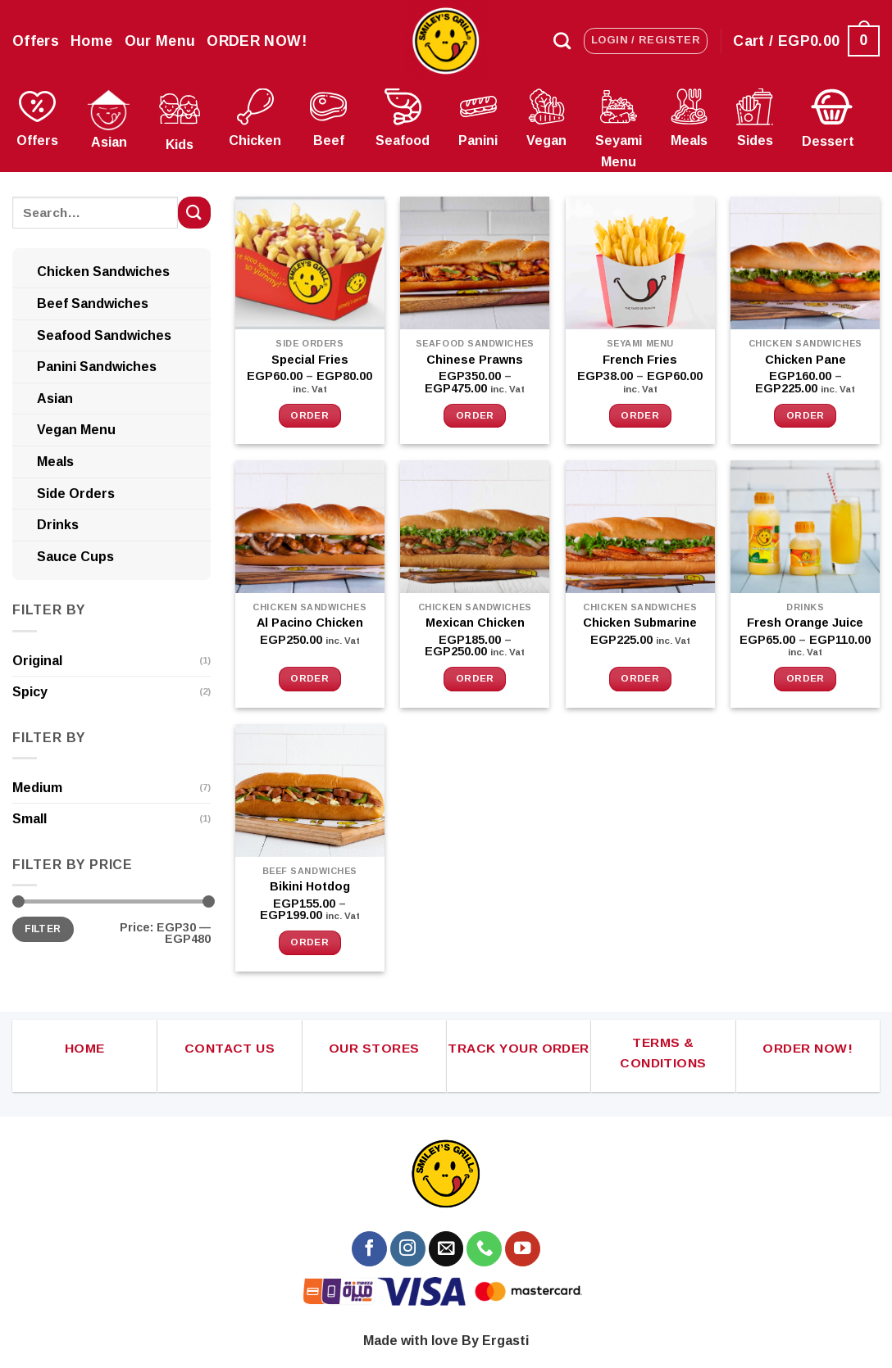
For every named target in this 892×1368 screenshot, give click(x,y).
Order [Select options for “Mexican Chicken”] (475, 678)
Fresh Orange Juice (805, 622)
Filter (43, 929)
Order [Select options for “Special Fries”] (309, 415)
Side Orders (76, 494)
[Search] (562, 40)
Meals (55, 462)
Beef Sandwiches (92, 303)
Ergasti (505, 1341)
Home (91, 41)
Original (37, 661)
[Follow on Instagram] (408, 1248)
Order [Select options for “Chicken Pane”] (805, 415)
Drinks (58, 525)
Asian (55, 398)
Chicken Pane (805, 359)
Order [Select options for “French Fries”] (640, 415)
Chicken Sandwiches (103, 272)
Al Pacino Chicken (310, 622)
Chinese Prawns (474, 359)
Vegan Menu (76, 430)
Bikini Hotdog (310, 886)
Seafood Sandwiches (104, 335)
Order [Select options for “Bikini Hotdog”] (309, 942)
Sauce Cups (75, 557)
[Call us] (484, 1248)
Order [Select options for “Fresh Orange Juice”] (805, 678)
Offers (35, 41)
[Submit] (194, 213)
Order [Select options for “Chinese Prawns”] (475, 415)
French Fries (640, 359)
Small (29, 819)
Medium (37, 788)
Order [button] (309, 678)
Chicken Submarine (640, 622)
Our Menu (160, 41)
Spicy (30, 692)
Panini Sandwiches (97, 367)
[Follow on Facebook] (369, 1248)
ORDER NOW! (257, 41)
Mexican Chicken (475, 622)
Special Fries (309, 359)
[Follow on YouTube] (522, 1248)
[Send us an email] (446, 1248)
